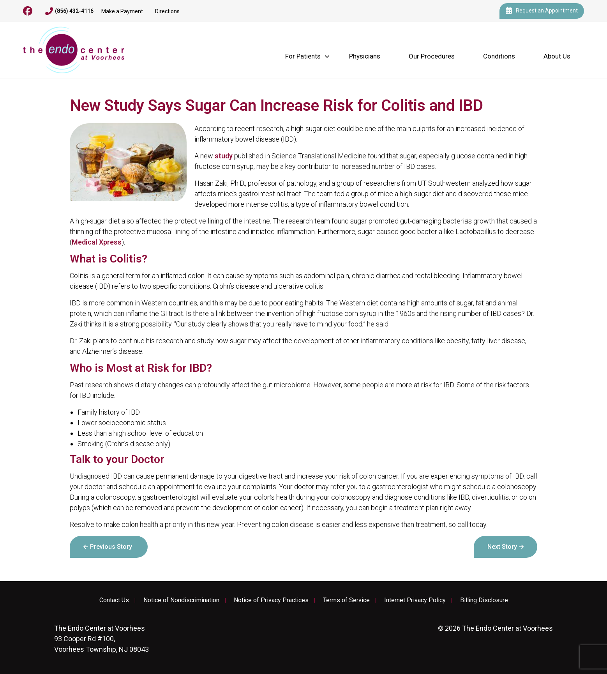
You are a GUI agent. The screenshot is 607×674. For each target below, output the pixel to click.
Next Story (502, 546)
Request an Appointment (542, 11)
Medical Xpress (97, 242)
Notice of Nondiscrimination (181, 600)
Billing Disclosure (484, 600)
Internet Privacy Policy (415, 600)
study (224, 156)
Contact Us (114, 600)
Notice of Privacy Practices (271, 600)
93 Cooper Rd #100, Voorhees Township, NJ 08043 (101, 638)
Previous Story (111, 546)
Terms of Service (346, 600)
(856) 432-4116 (69, 11)
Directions (167, 11)
